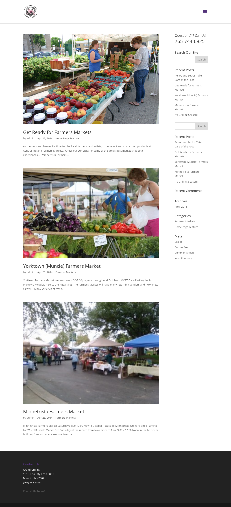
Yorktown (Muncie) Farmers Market (62, 266)
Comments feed (184, 252)
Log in (178, 241)
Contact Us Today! (34, 491)
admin (30, 138)
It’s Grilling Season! (186, 114)
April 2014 (181, 206)
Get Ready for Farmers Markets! (58, 132)
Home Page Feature (67, 138)
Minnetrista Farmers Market (53, 411)
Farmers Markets (65, 272)
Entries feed (182, 247)
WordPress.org (183, 258)
